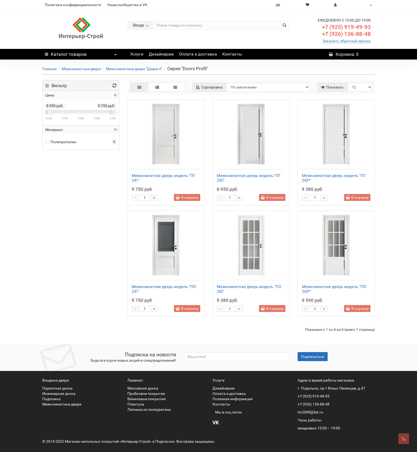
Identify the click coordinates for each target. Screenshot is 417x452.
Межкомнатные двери (81, 69)
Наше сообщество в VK (127, 5)
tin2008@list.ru (310, 412)
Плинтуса (135, 404)
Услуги (136, 54)
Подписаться (312, 356)
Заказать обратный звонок (347, 41)
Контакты (232, 54)
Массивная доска (142, 388)
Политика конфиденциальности (73, 5)
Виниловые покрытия (146, 399)
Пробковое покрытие (146, 393)
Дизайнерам (161, 54)
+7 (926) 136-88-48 (346, 34)
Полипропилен (60, 142)
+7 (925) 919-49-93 (346, 27)
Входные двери (55, 380)
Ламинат (135, 380)
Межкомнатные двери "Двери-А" (134, 69)
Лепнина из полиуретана (149, 409)
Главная (49, 69)
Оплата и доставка (198, 54)
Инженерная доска (59, 393)
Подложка (51, 399)
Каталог (81, 53)
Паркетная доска (57, 388)
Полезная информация (232, 399)
